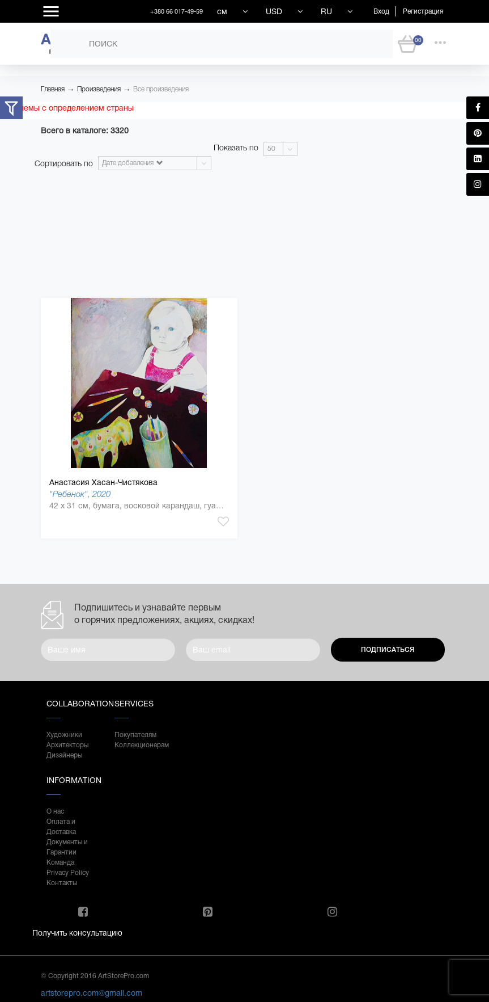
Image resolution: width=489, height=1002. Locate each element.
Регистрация (423, 11)
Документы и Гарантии (67, 847)
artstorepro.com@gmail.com (91, 992)
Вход (381, 11)
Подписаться (387, 650)
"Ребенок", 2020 (79, 494)
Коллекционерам (137, 745)
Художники (64, 735)
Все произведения (161, 89)
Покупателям (135, 735)
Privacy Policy (67, 873)
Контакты (61, 883)
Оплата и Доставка (61, 827)
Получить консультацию (77, 932)
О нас (55, 811)
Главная (53, 89)
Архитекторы (67, 745)
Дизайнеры (64, 755)
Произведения (99, 89)
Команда (60, 862)
